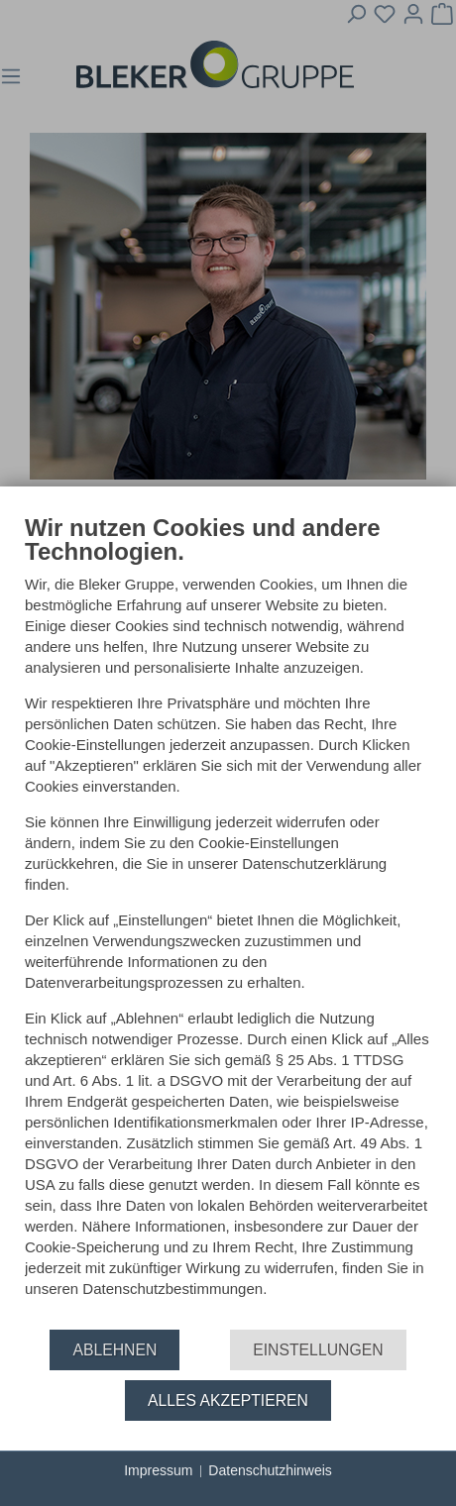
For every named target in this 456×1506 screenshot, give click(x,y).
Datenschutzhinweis (270, 1470)
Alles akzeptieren (228, 1400)
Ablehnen (114, 1350)
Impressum (158, 1470)
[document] (228, 920)
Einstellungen (318, 1350)
